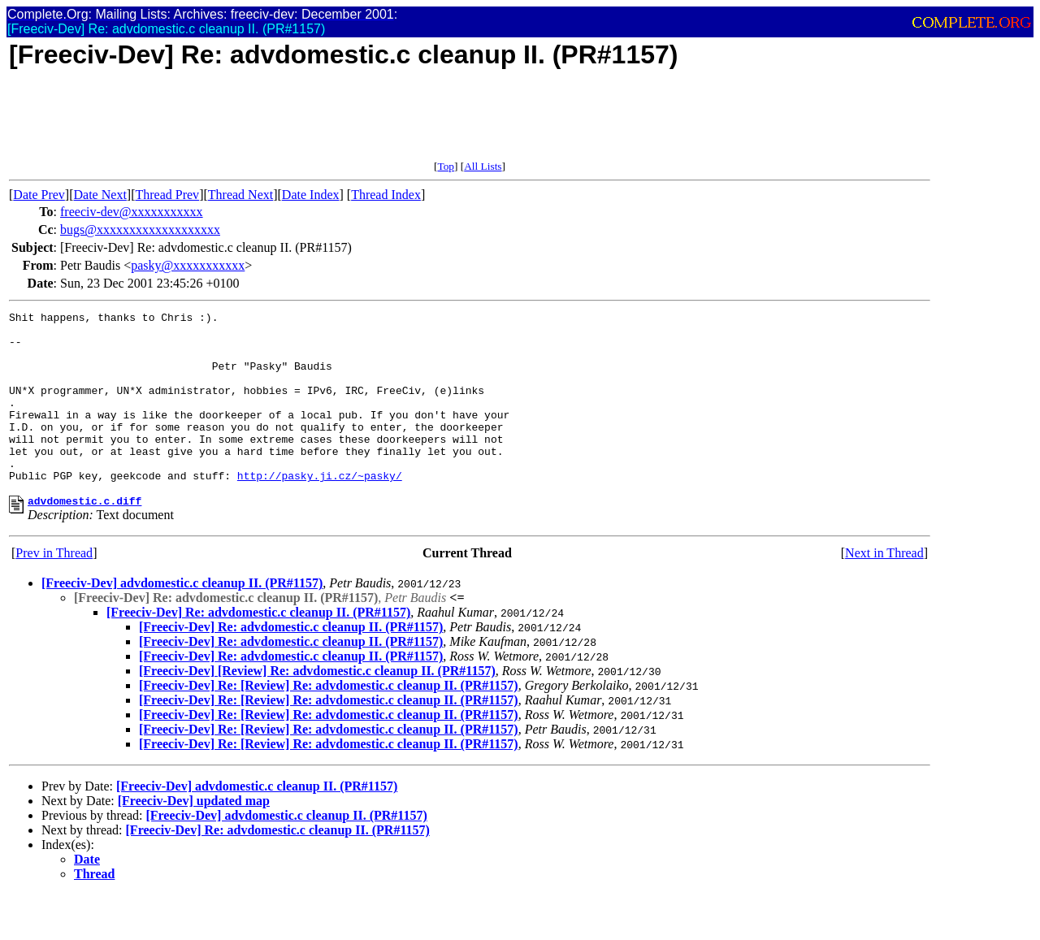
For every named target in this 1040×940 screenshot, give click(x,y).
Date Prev (39, 194)
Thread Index (386, 194)
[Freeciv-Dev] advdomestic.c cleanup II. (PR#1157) (182, 619)
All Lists (482, 166)
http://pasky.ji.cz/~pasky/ (319, 509)
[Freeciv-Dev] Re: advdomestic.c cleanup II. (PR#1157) (258, 649)
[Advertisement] (304, 123)
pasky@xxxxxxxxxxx (188, 265)
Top (445, 166)
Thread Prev (167, 194)
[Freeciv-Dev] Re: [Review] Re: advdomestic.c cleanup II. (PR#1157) (328, 722)
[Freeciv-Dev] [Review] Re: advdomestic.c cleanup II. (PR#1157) (317, 707)
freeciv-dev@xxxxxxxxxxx (131, 212)
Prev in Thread (54, 589)
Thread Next (240, 194)
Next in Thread (884, 589)
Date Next (100, 194)
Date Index (311, 194)
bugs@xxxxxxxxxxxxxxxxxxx (140, 229)
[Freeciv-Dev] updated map (194, 837)
